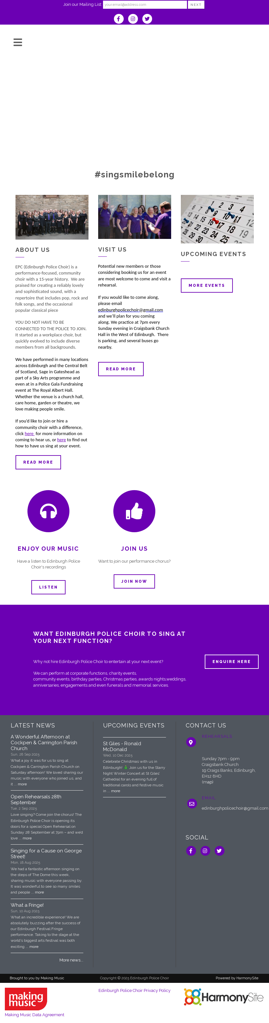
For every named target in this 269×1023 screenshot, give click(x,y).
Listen (48, 587)
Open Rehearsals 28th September (36, 799)
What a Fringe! (27, 905)
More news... (71, 960)
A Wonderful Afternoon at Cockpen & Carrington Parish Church (44, 742)
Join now (134, 581)
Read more (38, 462)
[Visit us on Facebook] (121, 19)
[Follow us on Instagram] (135, 19)
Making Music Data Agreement (34, 1014)
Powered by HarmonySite (237, 978)
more (22, 784)
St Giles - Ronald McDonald (122, 746)
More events (207, 285)
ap (209, 782)
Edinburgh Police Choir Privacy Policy (134, 990)
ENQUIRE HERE (231, 661)
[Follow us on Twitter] (148, 19)
